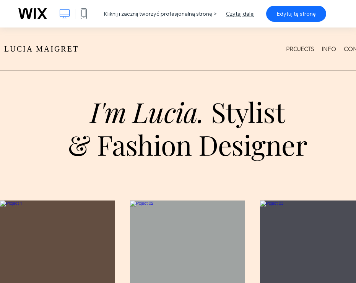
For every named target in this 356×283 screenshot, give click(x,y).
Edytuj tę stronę (296, 13)
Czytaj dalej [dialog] (240, 13)
